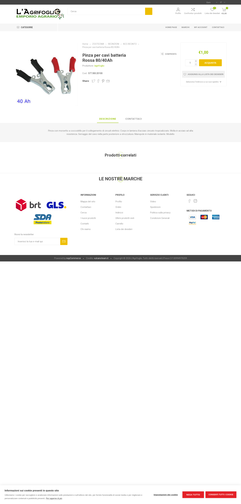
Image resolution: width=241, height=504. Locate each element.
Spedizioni (155, 207)
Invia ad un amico (108, 81)
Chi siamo (86, 229)
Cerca (148, 11)
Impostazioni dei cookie (166, 495)
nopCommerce (73, 258)
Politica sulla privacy (160, 212)
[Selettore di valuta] (212, 2)
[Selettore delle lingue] (222, 2)
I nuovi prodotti (88, 218)
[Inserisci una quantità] (190, 62)
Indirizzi (119, 212)
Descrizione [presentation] (107, 119)
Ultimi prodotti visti (124, 218)
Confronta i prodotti (193, 13)
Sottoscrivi (63, 241)
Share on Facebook (98, 81)
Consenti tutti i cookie (221, 495)
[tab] (108, 119)
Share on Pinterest (103, 81)
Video (153, 201)
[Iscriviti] (37, 241)
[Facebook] (189, 200)
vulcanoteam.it (101, 258)
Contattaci (86, 207)
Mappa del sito (88, 201)
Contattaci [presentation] (133, 119)
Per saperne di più (54, 498)
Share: (85, 81)
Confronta (171, 54)
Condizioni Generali (160, 218)
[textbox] (106, 11)
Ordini (118, 207)
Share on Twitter (93, 81)
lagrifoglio (99, 65)
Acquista (210, 62)
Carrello (119, 223)
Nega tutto (193, 495)
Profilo (178, 13)
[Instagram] (195, 200)
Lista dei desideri (123, 229)
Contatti (85, 223)
